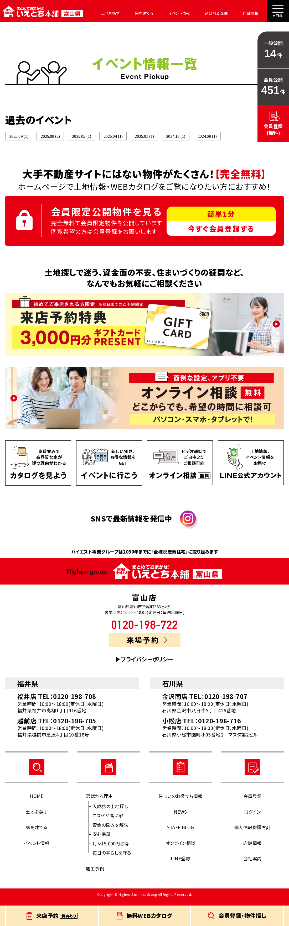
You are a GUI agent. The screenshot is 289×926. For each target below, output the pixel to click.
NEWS (180, 817)
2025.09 (19, 139)
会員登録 (252, 801)
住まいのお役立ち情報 (180, 801)
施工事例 (95, 874)
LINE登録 (180, 864)
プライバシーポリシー (147, 665)
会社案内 (256, 13)
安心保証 (101, 839)
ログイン (252, 817)
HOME (36, 801)
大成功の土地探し (110, 811)
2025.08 (50, 139)
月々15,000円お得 (110, 849)
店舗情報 (229, 13)
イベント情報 (165, 13)
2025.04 (113, 139)
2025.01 (144, 139)
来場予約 (147, 645)
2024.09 (207, 139)
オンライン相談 (180, 848)
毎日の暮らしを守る (111, 858)
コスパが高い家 (107, 821)
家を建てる (133, 13)
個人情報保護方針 (252, 833)
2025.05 (82, 139)
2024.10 (176, 139)
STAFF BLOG (180, 833)
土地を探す (103, 13)
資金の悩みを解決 (110, 830)
